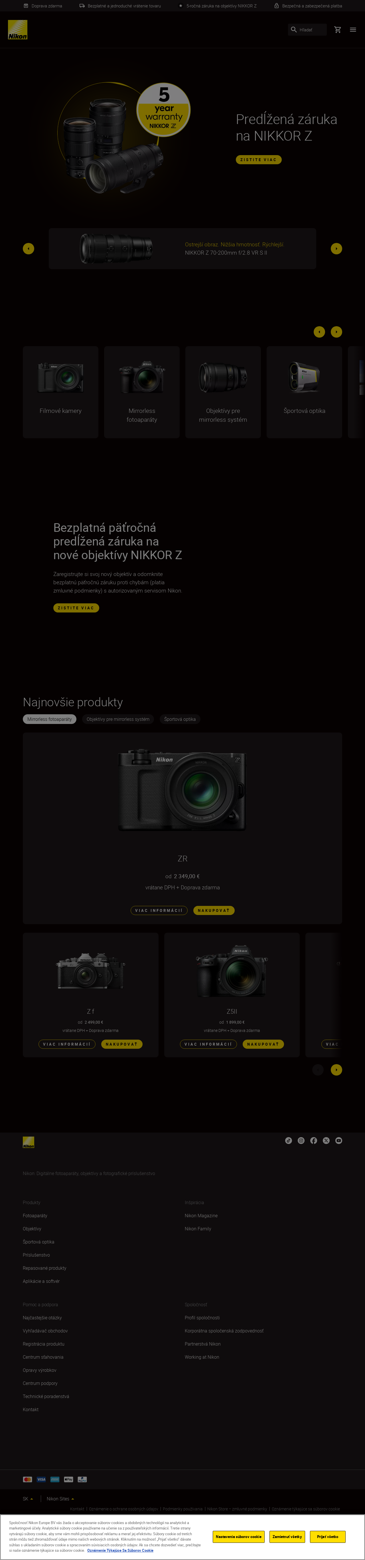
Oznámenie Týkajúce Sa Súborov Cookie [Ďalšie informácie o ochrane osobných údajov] (120, 1550)
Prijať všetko (327, 1536)
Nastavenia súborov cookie (238, 1536)
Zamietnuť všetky (287, 1536)
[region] (182, 1537)
